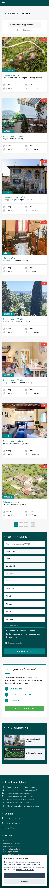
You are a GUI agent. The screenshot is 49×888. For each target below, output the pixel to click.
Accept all (24, 875)
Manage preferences (25, 869)
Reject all (24, 881)
